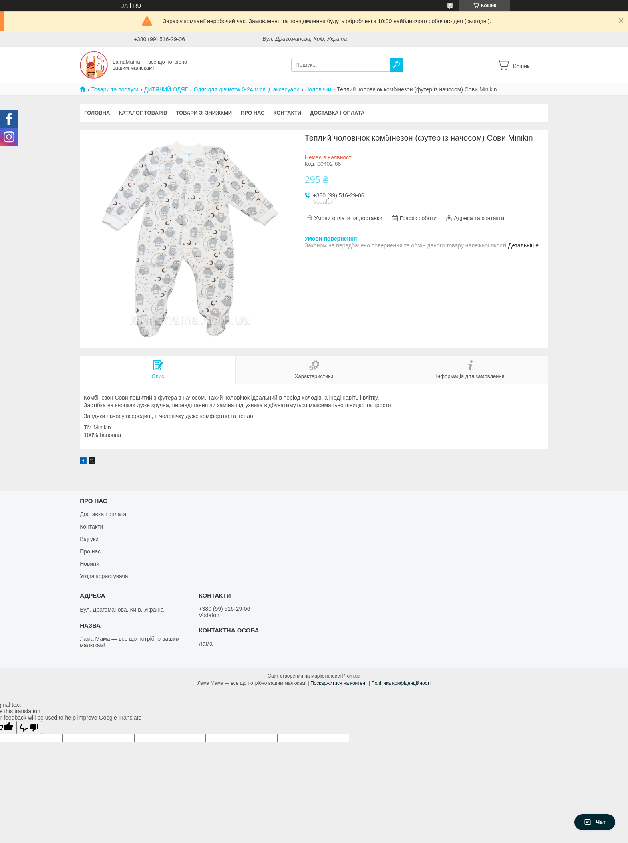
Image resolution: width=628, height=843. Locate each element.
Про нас (252, 113)
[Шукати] (396, 65)
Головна (97, 113)
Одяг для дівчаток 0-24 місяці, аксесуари (247, 89)
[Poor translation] (29, 727)
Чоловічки (318, 89)
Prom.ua (351, 676)
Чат (595, 822)
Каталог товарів (143, 113)
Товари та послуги (114, 89)
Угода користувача (104, 576)
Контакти (288, 113)
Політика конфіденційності (401, 683)
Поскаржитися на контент (338, 683)
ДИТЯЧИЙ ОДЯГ (166, 89)
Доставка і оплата (337, 113)
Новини (89, 564)
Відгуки (89, 539)
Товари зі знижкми (204, 113)
